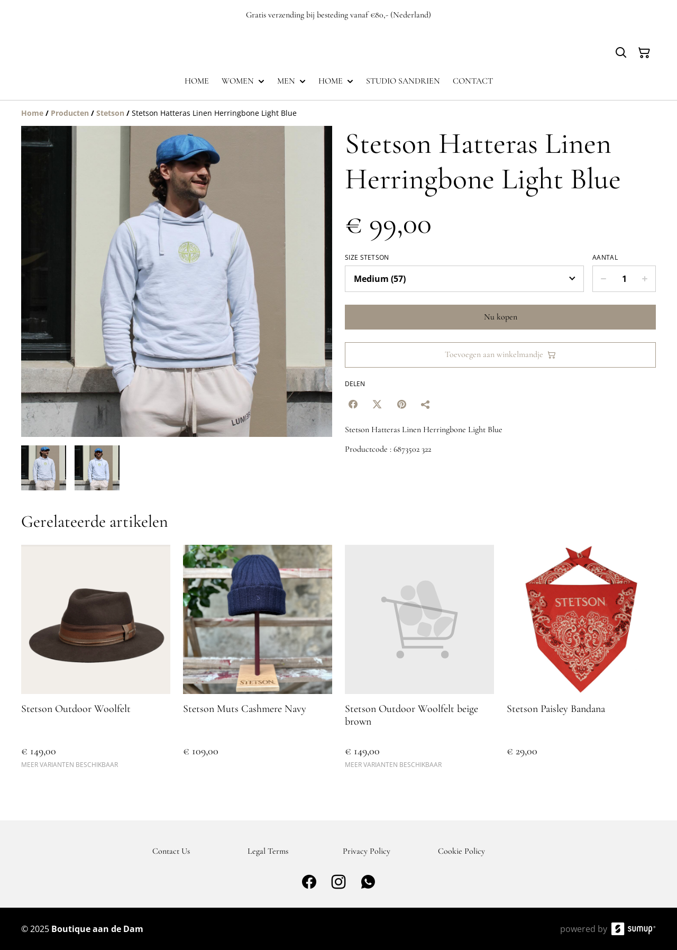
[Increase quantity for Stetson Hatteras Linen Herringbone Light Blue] (645, 279)
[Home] (32, 113)
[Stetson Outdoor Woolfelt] (95, 661)
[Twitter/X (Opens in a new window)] (377, 404)
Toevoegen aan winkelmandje (500, 354)
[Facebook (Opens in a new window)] (353, 404)
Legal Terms (268, 851)
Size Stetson (367, 257)
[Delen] (426, 404)
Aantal (605, 257)
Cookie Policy (461, 851)
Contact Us (171, 851)
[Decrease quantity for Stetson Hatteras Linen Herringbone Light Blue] (603, 279)
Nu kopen (500, 317)
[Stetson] (110, 113)
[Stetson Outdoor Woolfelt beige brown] (419, 661)
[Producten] (70, 113)
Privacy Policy (366, 851)
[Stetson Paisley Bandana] (581, 661)
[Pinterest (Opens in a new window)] (401, 404)
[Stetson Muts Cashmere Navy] (257, 661)
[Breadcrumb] (338, 113)
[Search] (621, 53)
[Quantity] (624, 279)
